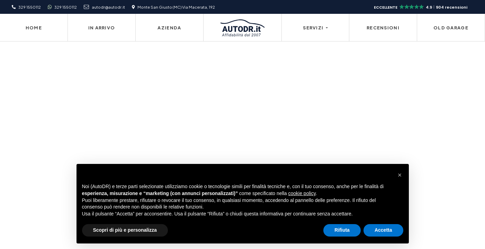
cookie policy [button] (301, 193)
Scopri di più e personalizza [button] (125, 230)
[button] (421, 7)
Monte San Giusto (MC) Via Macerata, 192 (176, 6)
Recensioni (383, 27)
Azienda (169, 27)
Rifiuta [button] (342, 230)
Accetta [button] (383, 230)
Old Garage (450, 27)
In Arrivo (101, 27)
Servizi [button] (313, 27)
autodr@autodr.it (108, 6)
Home (34, 27)
